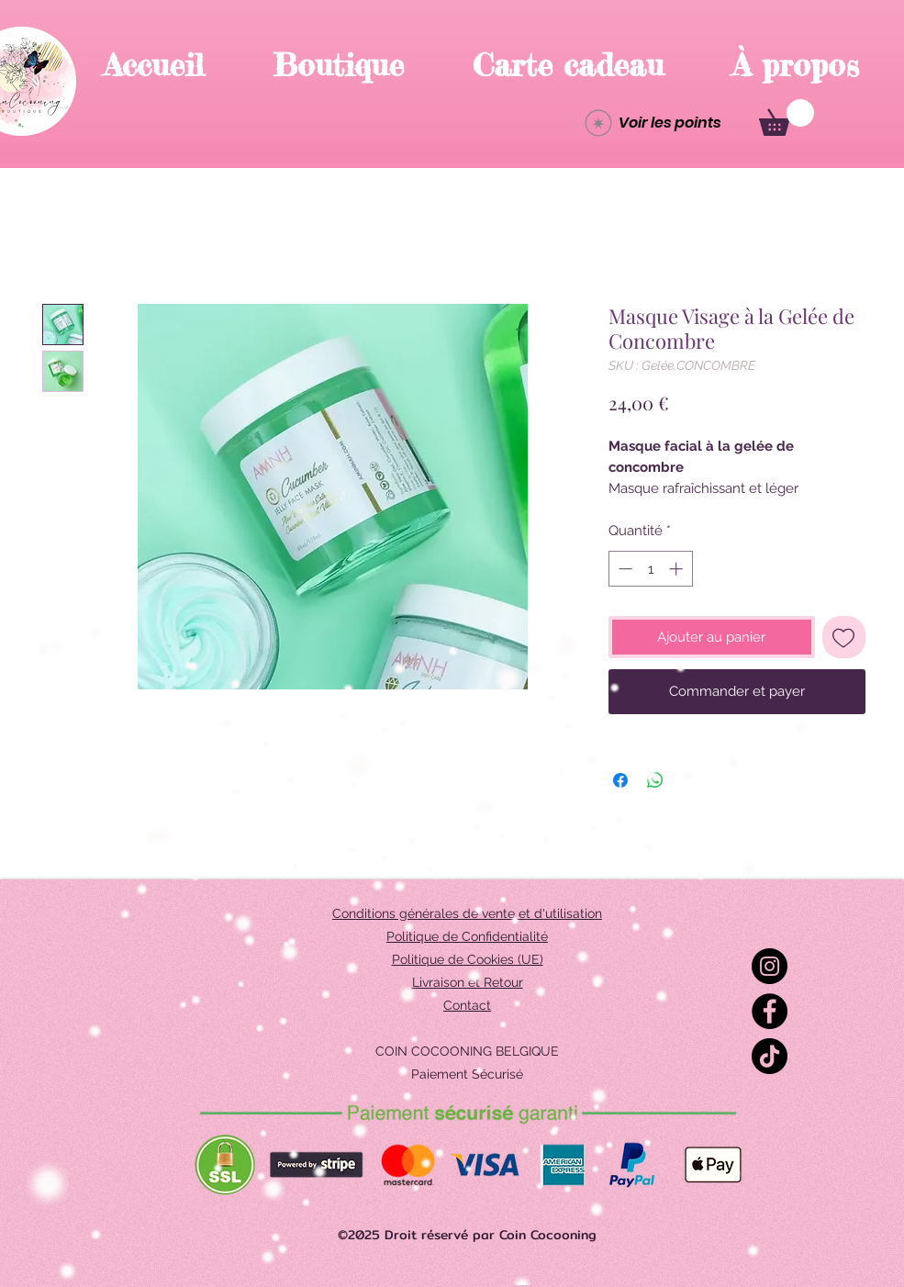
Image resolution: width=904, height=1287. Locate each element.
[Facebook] (769, 1011)
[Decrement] (623, 569)
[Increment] (677, 569)
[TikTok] (769, 1056)
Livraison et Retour (467, 982)
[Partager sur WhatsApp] (655, 780)
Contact (467, 1005)
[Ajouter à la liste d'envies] (843, 637)
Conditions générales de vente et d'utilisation (467, 913)
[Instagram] (769, 966)
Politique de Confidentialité (467, 936)
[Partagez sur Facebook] (620, 780)
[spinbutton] (650, 569)
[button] (786, 117)
